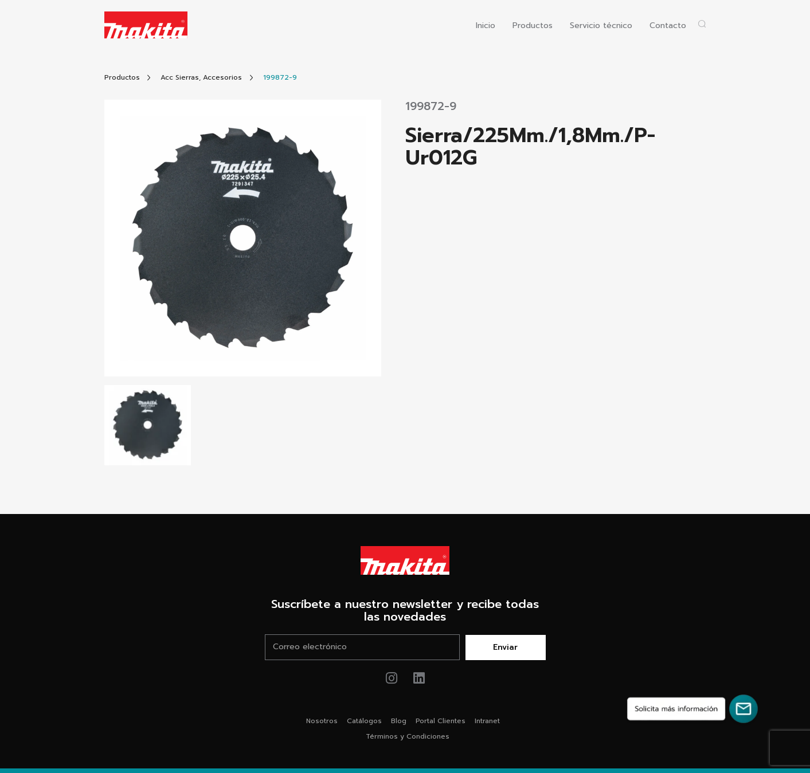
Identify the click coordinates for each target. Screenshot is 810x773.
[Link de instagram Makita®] (391, 678)
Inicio (485, 26)
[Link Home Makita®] (405, 560)
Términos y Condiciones (407, 736)
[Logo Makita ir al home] (146, 24)
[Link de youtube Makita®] (418, 678)
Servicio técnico (601, 26)
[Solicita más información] (692, 709)
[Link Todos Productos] (122, 77)
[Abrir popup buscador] (702, 23)
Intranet (487, 721)
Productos (532, 26)
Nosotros (322, 721)
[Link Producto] (280, 77)
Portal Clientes (440, 721)
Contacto (667, 26)
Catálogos (364, 721)
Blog (398, 721)
